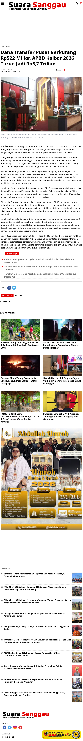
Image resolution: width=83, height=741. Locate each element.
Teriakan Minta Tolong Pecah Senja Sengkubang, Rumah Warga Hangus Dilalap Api (19, 381)
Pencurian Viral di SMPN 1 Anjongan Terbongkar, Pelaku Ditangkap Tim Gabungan (61, 417)
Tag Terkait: (7, 295)
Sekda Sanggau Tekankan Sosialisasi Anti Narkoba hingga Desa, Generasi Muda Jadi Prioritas (34, 693)
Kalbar (8, 47)
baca (59, 70)
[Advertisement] (41, 26)
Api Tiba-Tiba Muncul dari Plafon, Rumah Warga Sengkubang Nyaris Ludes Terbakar (60, 345)
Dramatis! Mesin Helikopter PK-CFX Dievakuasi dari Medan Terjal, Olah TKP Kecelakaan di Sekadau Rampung (37, 641)
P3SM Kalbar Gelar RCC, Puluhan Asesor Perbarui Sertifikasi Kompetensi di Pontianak (32, 654)
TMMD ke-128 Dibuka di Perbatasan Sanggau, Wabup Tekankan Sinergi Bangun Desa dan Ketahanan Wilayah (37, 601)
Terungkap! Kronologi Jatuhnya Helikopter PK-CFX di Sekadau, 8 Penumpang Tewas (34, 614)
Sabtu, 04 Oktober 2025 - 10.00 (10, 71)
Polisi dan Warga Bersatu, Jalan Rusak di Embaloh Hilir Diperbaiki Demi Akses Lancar (20, 345)
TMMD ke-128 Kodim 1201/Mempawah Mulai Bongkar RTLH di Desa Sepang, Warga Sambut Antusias (20, 418)
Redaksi (6, 737)
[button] (80, 1)
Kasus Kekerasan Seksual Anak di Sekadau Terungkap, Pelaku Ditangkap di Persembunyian (33, 667)
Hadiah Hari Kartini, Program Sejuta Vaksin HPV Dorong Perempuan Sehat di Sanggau (62, 381)
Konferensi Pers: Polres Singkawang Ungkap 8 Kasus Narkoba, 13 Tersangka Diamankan (34, 575)
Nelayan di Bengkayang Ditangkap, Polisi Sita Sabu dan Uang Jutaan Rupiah (36, 627)
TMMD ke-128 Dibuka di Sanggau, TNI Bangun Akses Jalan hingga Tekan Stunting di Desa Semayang (35, 588)
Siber (14, 737)
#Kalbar (18, 295)
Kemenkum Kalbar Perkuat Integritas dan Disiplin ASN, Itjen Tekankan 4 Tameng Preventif (33, 680)
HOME (3, 47)
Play (76, 734)
